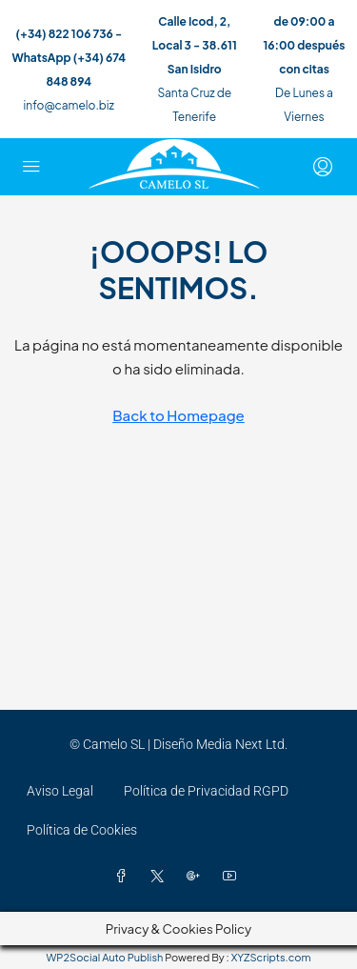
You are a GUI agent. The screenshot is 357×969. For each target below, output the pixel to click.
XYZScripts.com (271, 957)
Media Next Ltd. (242, 744)
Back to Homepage (178, 415)
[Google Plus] (197, 876)
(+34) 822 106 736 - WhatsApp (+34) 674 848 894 (69, 58)
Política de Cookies (82, 830)
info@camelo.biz (69, 105)
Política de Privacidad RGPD (206, 790)
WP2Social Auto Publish (105, 957)
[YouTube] (233, 876)
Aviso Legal (60, 790)
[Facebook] (124, 876)
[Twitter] (160, 876)
